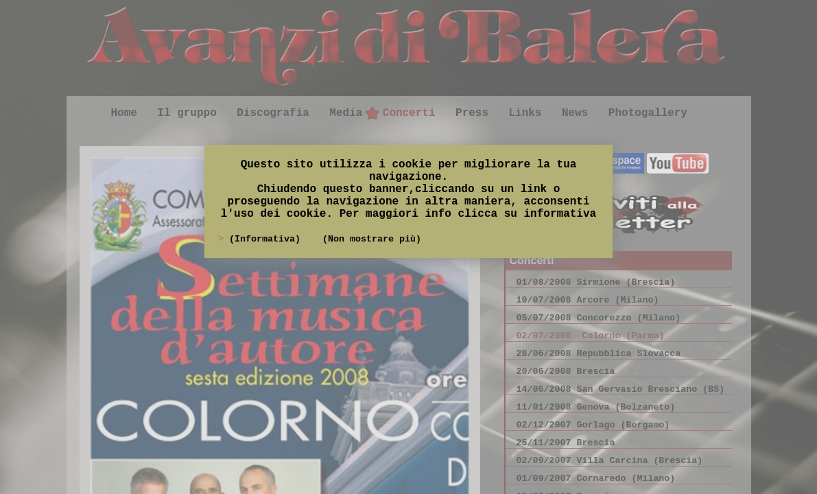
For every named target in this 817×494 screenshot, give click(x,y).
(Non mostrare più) (371, 239)
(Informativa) (267, 239)
